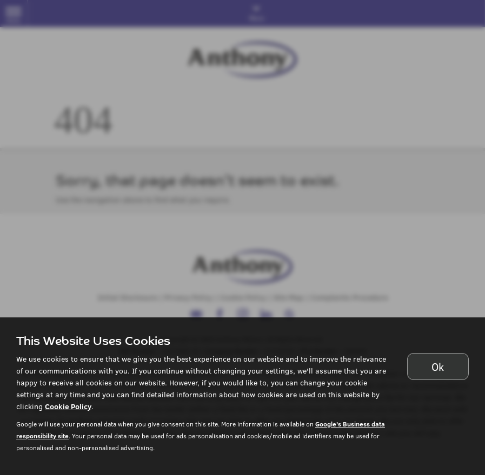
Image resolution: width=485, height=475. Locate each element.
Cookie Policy (68, 406)
